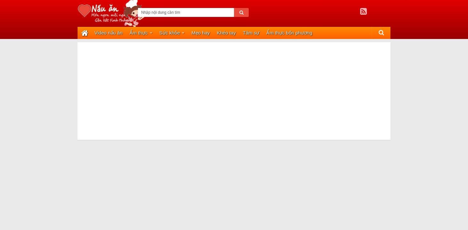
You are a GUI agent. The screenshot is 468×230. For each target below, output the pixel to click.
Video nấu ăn (108, 32)
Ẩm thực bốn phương (289, 32)
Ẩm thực (139, 32)
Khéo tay (226, 32)
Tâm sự (251, 32)
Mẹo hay (200, 32)
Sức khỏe (169, 32)
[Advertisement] (234, 87)
